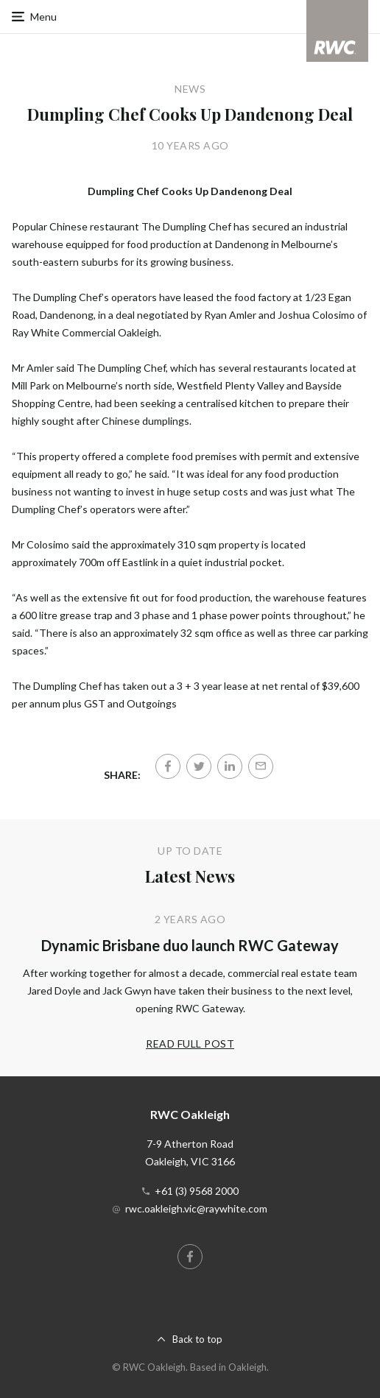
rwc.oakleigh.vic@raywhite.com (196, 1208)
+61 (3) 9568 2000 (197, 1191)
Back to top (197, 1339)
